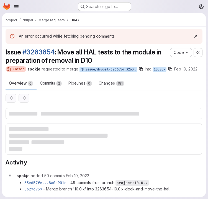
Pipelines (80, 83)
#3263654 (38, 52)
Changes (111, 83)
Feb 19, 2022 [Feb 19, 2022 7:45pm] (185, 69)
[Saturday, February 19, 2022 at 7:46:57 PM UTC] (77, 175)
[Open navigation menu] (16, 6)
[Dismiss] (195, 36)
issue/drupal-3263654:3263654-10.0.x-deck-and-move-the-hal (109, 69)
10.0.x (159, 69)
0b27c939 (33, 189)
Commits (51, 83)
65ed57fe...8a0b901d (45, 182)
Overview (21, 83)
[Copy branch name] (141, 69)
